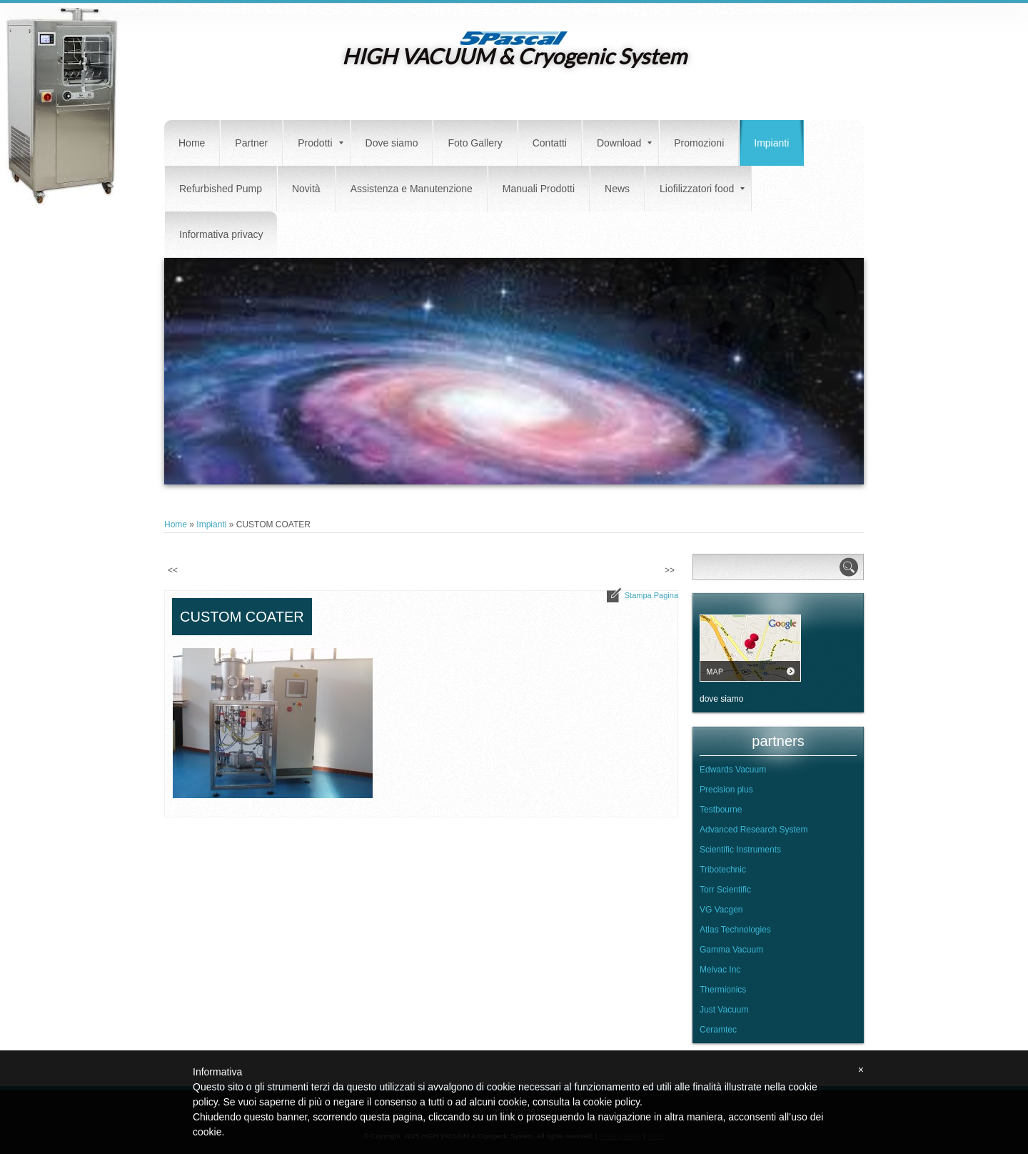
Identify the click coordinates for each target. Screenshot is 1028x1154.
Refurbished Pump (220, 188)
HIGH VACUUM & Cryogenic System (514, 56)
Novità (306, 188)
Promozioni (699, 143)
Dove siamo (392, 143)
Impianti (771, 143)
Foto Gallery (475, 143)
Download (624, 143)
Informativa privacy (221, 234)
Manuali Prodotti (539, 188)
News (617, 188)
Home (191, 143)
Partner (251, 143)
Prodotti (320, 143)
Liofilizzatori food (702, 188)
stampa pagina (651, 595)
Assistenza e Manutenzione (412, 188)
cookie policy (611, 1102)
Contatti (550, 143)
